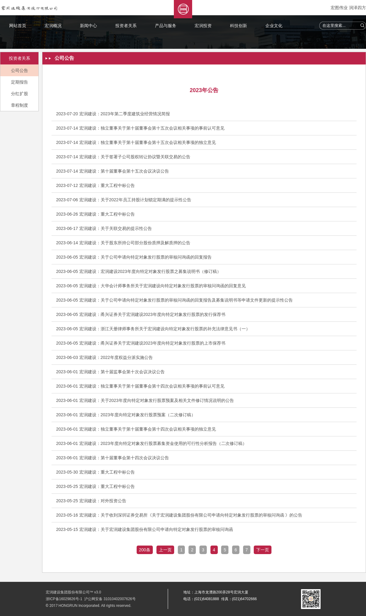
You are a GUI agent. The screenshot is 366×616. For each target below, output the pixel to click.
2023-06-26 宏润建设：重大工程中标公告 (95, 214)
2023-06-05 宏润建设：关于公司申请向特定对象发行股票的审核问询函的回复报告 (134, 257)
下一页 (262, 549)
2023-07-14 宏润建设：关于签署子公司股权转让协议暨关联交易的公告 (123, 156)
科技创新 (238, 25)
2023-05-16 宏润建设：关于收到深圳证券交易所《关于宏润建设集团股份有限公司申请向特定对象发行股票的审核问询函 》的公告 (179, 515)
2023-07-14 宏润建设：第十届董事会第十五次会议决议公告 (112, 171)
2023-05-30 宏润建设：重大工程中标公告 (95, 472)
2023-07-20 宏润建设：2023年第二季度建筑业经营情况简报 (113, 113)
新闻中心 (88, 25)
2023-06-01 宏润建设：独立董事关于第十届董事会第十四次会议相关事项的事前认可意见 (140, 386)
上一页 (165, 549)
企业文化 (273, 25)
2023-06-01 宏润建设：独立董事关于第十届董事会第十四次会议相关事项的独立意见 (136, 429)
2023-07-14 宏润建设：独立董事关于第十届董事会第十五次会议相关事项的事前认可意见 (140, 128)
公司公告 (19, 70)
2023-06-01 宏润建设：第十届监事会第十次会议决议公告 (110, 371)
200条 (144, 549)
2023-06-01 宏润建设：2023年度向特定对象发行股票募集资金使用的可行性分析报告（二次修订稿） (151, 443)
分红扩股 (19, 93)
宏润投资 (203, 25)
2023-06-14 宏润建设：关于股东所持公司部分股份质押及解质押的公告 (123, 242)
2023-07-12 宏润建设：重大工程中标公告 (95, 185)
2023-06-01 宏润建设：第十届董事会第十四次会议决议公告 (112, 457)
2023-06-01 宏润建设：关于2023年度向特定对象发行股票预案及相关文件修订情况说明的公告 (145, 400)
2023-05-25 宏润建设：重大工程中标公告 (95, 486)
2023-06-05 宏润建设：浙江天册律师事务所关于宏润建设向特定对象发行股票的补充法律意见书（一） (153, 328)
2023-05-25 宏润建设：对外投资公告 (91, 500)
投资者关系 (126, 25)
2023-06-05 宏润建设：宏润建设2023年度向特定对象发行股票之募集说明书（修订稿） (138, 271)
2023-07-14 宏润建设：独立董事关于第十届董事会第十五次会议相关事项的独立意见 (136, 142)
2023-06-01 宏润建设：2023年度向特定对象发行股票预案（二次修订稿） (126, 414)
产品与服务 (165, 25)
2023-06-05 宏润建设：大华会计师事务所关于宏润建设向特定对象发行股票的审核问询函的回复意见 (151, 285)
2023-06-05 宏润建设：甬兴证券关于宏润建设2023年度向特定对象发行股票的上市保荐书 (140, 343)
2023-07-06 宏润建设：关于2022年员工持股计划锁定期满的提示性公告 (123, 199)
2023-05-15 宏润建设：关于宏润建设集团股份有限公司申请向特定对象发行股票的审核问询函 (144, 529)
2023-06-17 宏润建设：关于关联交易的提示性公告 (104, 228)
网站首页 (17, 25)
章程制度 (19, 105)
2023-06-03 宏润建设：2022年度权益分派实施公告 (104, 357)
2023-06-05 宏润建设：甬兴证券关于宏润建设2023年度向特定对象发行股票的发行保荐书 (140, 314)
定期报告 (19, 82)
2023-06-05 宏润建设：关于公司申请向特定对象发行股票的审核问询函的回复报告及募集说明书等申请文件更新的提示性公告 (174, 300)
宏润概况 (53, 25)
